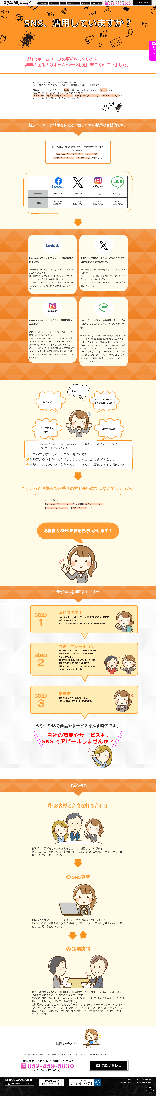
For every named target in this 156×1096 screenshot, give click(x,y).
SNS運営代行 (85, 3)
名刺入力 (63, 3)
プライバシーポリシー (144, 1079)
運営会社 (131, 1079)
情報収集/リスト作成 (74, 3)
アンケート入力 (53, 3)
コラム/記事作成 (42, 3)
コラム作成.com (134, 1082)
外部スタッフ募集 (96, 3)
